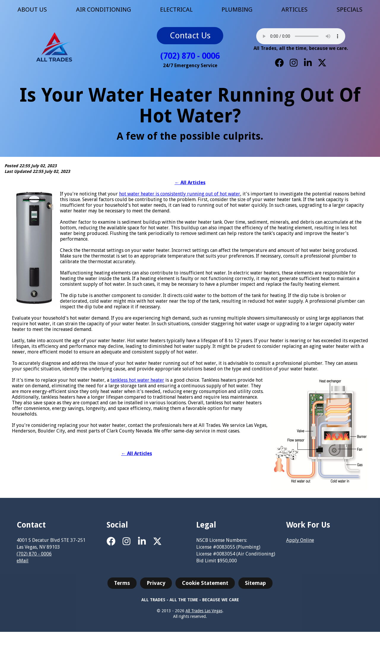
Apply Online (300, 543)
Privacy (156, 585)
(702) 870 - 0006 (190, 56)
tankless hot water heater (137, 380)
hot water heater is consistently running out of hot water (179, 194)
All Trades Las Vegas (204, 613)
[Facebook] (279, 62)
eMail (22, 563)
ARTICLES (294, 9)
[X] (322, 62)
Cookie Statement (205, 585)
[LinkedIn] (307, 62)
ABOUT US (32, 9)
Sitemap (255, 585)
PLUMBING (236, 9)
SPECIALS (349, 9)
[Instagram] (293, 62)
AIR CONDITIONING (103, 9)
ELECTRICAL (176, 9)
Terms (122, 585)
